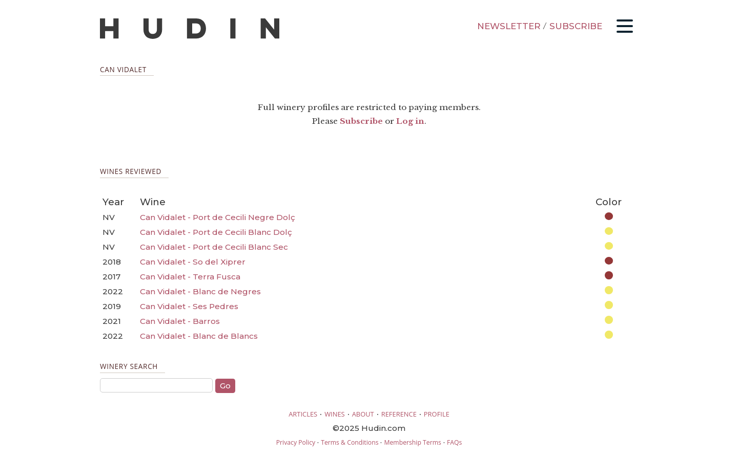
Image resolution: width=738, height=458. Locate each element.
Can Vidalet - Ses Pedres (189, 306)
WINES (334, 414)
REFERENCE (399, 414)
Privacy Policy (295, 442)
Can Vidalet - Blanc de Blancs (199, 336)
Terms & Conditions (349, 442)
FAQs (454, 442)
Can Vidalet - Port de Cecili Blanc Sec (214, 247)
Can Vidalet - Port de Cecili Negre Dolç (217, 217)
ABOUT (363, 414)
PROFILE (436, 414)
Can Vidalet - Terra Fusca (190, 276)
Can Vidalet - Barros (180, 321)
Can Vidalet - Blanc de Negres (200, 291)
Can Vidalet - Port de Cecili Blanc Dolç (216, 232)
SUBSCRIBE (575, 26)
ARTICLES (303, 414)
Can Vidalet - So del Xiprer (192, 262)
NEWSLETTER (509, 26)
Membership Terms (412, 442)
